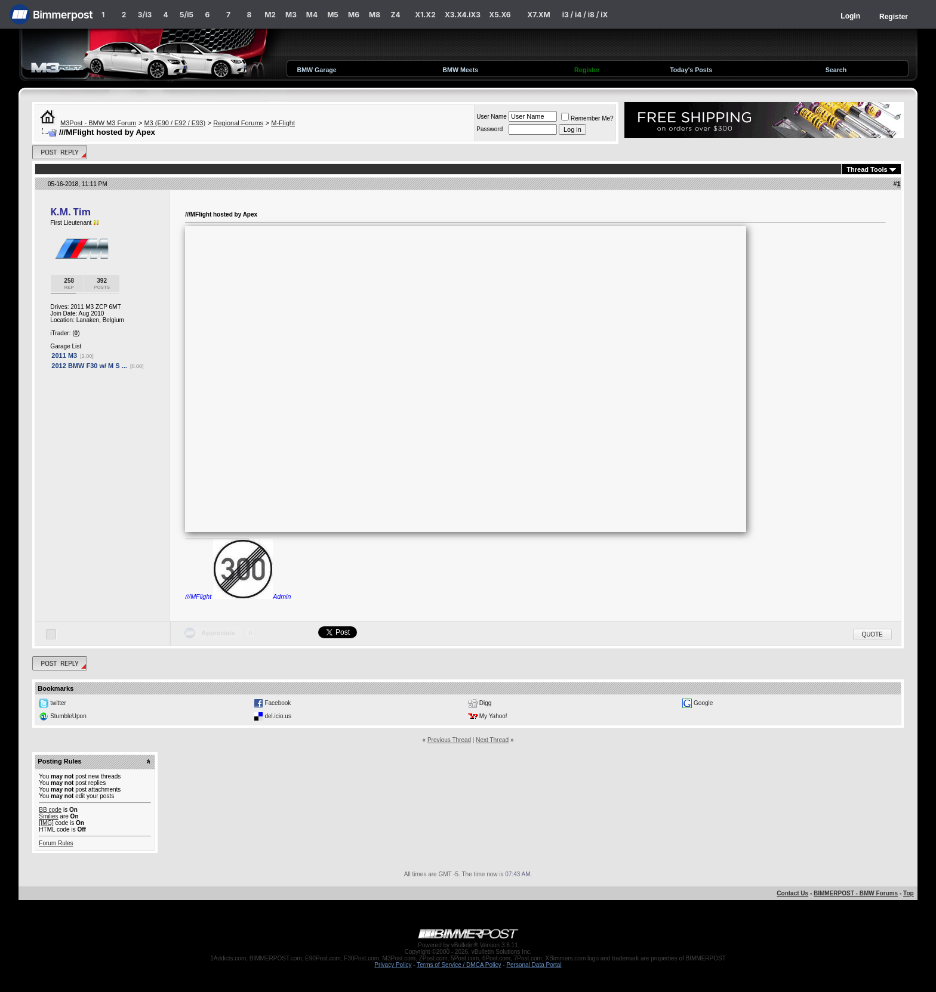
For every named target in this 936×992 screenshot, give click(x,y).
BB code (50, 809)
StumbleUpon (68, 716)
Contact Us (792, 893)
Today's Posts (691, 69)
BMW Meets (460, 69)
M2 (270, 14)
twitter (58, 703)
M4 (312, 14)
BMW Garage (316, 69)
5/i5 (186, 14)
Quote (872, 634)
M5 (332, 14)
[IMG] (46, 823)
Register (893, 17)
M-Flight (283, 122)
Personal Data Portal (533, 965)
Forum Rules (56, 843)
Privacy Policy (392, 965)
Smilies (48, 816)
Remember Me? (587, 118)
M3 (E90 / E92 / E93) (174, 122)
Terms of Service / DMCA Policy (459, 965)
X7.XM (538, 14)
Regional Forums (238, 122)
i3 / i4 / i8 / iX (585, 14)
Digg (485, 703)
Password (489, 129)
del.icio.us (277, 716)
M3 (291, 14)
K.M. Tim (70, 211)
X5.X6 (499, 14)
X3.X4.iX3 (463, 14)
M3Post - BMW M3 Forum (98, 122)
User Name (491, 116)
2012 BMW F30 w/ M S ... (89, 365)
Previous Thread (449, 740)
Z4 (395, 14)
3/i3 (145, 14)
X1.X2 (425, 14)
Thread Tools (866, 169)
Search (836, 69)
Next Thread (492, 740)
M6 (353, 14)
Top (908, 893)
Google (703, 703)
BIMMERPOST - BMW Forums (856, 893)
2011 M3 (64, 355)
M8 (374, 14)
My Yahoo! (493, 716)
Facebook (277, 703)
